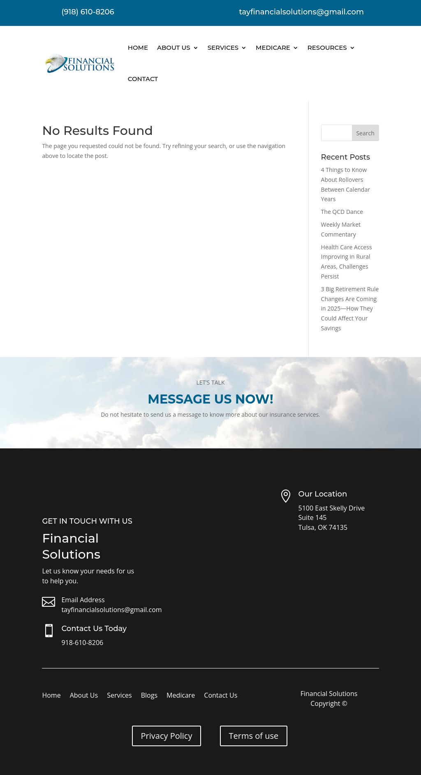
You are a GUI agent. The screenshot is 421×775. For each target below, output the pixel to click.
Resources (327, 47)
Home (138, 47)
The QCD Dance (342, 212)
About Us (173, 47)
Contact (143, 79)
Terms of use (254, 735)
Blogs (149, 696)
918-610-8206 (82, 642)
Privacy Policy (166, 735)
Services (223, 47)
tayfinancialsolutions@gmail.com (111, 609)
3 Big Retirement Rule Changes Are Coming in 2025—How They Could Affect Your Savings (350, 308)
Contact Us (220, 696)
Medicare (273, 47)
